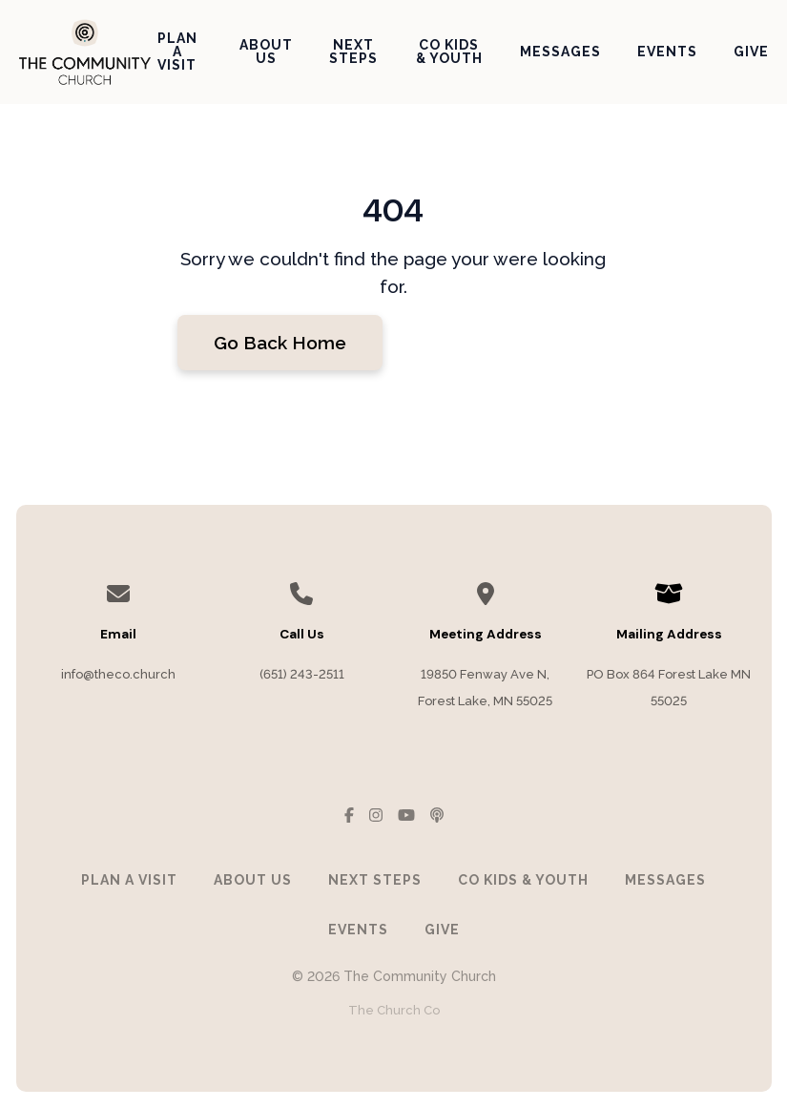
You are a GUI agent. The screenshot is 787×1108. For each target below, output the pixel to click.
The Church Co (394, 1010)
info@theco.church (118, 674)
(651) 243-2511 (301, 674)
